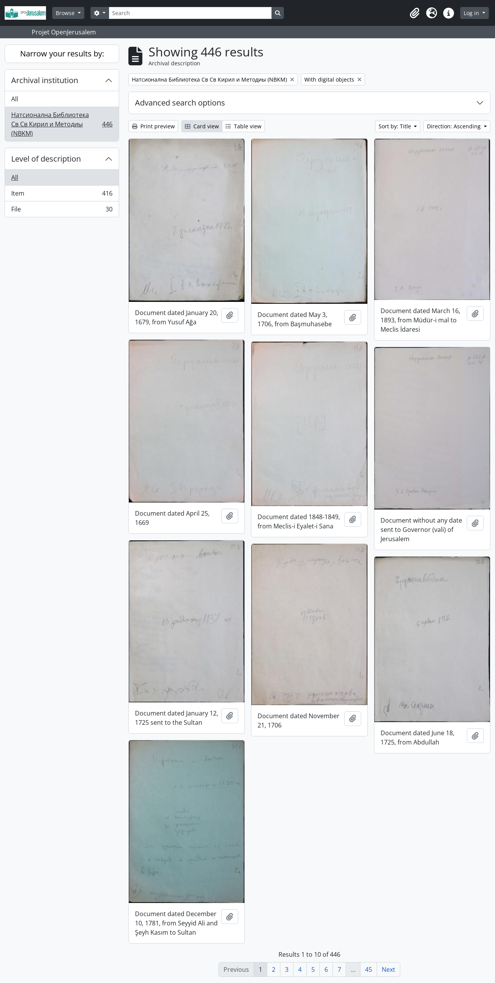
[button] (414, 13)
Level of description (46, 158)
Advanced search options (180, 102)
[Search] (190, 13)
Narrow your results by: (62, 53)
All (14, 99)
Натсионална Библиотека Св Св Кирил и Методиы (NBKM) (62, 124)
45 (368, 969)
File (62, 210)
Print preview (153, 126)
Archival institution (44, 80)
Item (62, 195)
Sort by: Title (396, 126)
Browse (66, 13)
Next (388, 969)
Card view (202, 126)
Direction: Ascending (454, 126)
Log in (472, 13)
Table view (243, 126)
